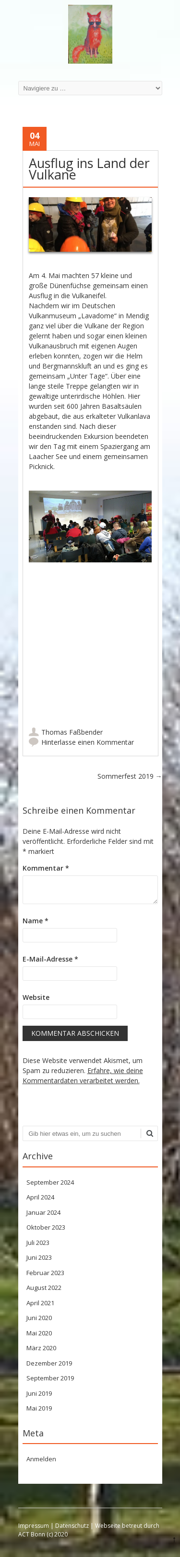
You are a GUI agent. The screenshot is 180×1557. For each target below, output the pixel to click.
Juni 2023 (39, 1257)
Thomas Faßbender (72, 732)
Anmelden (41, 1459)
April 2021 (40, 1303)
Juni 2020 (39, 1317)
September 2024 (50, 1182)
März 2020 (41, 1348)
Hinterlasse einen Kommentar (87, 742)
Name (35, 920)
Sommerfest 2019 (129, 776)
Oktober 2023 (45, 1227)
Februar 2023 (45, 1272)
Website (36, 997)
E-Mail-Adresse (50, 958)
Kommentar (46, 868)
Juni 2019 (39, 1393)
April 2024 (40, 1197)
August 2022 (43, 1287)
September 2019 (50, 1378)
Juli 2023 (37, 1242)
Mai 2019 (39, 1408)
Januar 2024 (43, 1212)
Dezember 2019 (49, 1363)
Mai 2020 (39, 1333)
